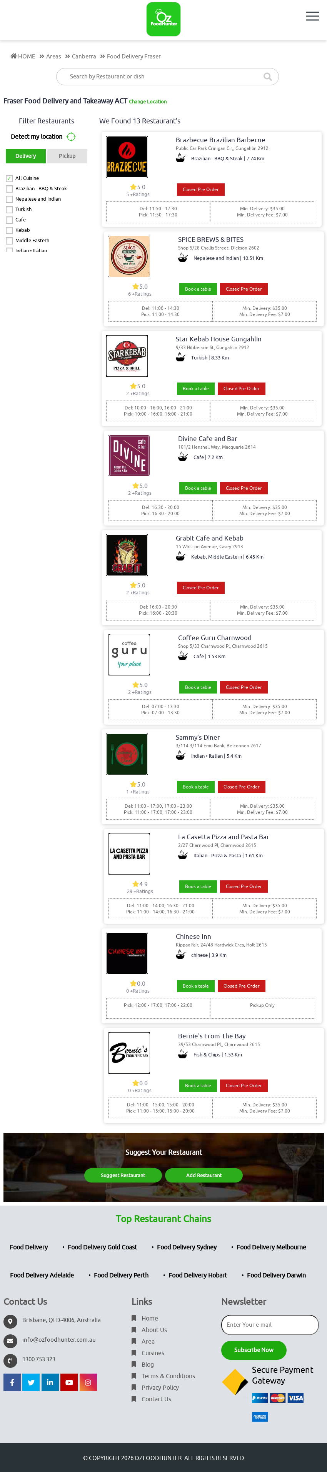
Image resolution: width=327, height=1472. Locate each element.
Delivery (25, 156)
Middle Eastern (32, 240)
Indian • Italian (31, 251)
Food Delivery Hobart (198, 1275)
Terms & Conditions (163, 1376)
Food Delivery (29, 1247)
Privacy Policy (155, 1388)
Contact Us (151, 1399)
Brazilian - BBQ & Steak (41, 188)
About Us (149, 1330)
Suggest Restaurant (123, 1175)
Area (143, 1342)
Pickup (67, 156)
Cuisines (148, 1353)
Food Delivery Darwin (276, 1275)
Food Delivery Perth (121, 1275)
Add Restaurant (204, 1175)
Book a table (198, 289)
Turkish (23, 209)
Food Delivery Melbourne (271, 1247)
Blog (143, 1365)
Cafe (20, 219)
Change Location (148, 101)
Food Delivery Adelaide (42, 1275)
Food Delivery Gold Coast (102, 1247)
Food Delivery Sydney (187, 1247)
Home (145, 1318)
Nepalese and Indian (38, 199)
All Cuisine (27, 178)
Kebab (22, 230)
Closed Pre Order (201, 189)
